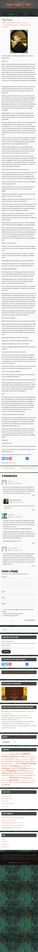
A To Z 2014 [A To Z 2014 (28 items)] (13, 759)
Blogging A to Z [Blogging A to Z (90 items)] (14, 770)
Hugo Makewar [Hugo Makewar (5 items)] (10, 775)
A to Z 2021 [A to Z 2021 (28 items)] (21, 761)
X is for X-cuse (5, 806)
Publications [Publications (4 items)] (4, 780)
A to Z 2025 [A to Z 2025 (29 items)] (6, 763)
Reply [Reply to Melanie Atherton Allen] (33, 510)
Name (3, 592)
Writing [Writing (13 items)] (7, 785)
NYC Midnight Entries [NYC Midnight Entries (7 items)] (25, 778)
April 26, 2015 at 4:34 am (14, 483)
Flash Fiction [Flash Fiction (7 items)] (30, 773)
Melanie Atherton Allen (12, 22)
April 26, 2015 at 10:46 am (14, 517)
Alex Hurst (10, 481)
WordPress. (26, 862)
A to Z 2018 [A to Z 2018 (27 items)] (11, 761)
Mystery (5, 27)
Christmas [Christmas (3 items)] (30, 771)
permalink (13, 462)
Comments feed (5, 844)
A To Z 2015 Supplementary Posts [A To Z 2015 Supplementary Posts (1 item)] (24, 759)
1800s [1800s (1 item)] (2, 754)
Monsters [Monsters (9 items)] (29, 775)
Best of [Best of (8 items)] (3, 771)
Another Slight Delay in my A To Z (28, 469)
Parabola (18, 862)
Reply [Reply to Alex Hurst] (33, 495)
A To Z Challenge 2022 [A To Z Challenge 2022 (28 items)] (23, 768)
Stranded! (27, 723)
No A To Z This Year (6, 796)
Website (3, 603)
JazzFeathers (11, 515)
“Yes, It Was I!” (5, 801)
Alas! (17, 719)
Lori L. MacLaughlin (12, 548)
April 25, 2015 (26, 22)
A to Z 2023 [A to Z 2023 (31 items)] (31, 761)
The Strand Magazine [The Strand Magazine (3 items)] (14, 782)
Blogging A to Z (25, 25)
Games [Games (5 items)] (3, 775)
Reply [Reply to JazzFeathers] (33, 543)
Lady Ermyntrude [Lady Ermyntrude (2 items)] (19, 775)
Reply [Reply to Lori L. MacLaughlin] (33, 566)
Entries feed (4, 842)
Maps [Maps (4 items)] (24, 775)
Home (3, 14)
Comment (4, 577)
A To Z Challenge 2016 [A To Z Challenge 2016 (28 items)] (14, 766)
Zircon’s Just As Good (7, 798)
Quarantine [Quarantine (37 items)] (13, 780)
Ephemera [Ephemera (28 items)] (5, 773)
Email (3, 597)
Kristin (3, 820)
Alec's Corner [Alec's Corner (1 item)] (6, 754)
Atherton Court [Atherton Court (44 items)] (17, 756)
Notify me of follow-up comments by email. (13, 613)
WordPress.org (5, 847)
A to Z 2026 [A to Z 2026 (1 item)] (13, 764)
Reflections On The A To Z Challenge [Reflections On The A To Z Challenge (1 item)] (26, 780)
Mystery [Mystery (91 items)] (13, 777)
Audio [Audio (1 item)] (34, 768)
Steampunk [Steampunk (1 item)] (7, 782)
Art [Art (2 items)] (20, 754)
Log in (3, 839)
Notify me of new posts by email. (11, 615)
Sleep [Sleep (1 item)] (35, 780)
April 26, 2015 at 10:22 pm (14, 550)
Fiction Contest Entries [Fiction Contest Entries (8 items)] (17, 773)
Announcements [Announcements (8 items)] (14, 754)
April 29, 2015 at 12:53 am (16, 502)
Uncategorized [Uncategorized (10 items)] (25, 782)
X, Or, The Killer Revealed (8, 803)
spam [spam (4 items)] (2, 782)
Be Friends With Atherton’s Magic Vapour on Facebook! (18, 672)
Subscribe (6, 651)
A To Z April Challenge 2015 (12, 14)
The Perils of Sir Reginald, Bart (22, 715)
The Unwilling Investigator (8, 468)
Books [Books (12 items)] (25, 771)
